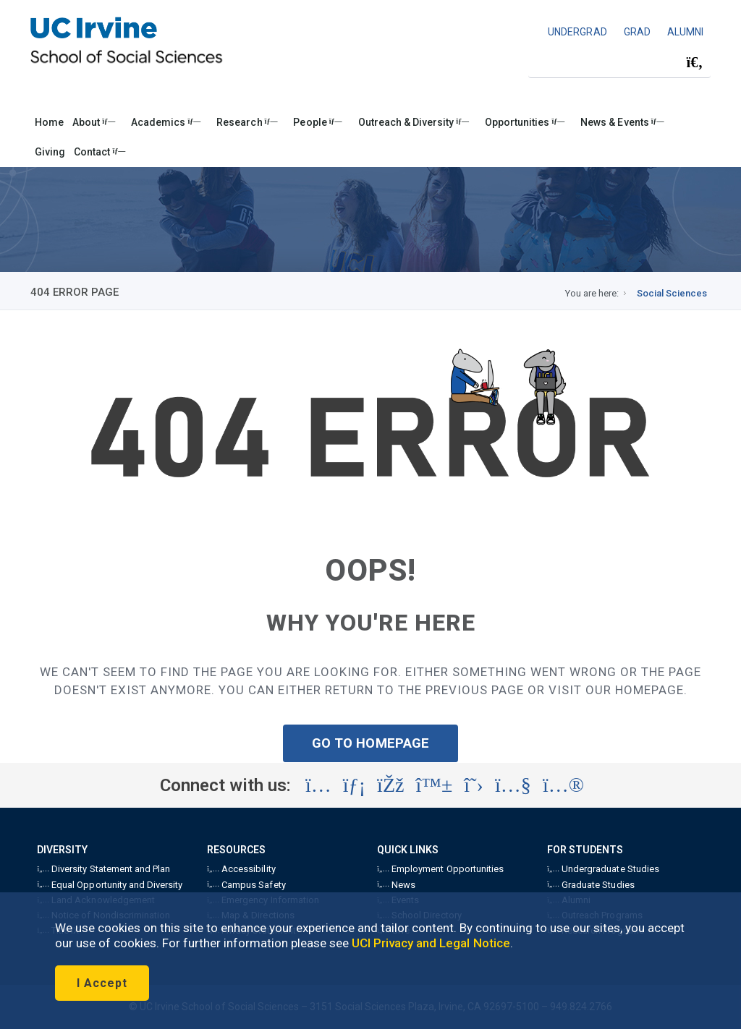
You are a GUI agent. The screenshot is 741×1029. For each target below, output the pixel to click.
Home (49, 122)
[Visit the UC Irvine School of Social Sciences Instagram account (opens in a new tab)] (318, 785)
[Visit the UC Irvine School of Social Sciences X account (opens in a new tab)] (473, 785)
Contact (99, 152)
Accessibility (241, 868)
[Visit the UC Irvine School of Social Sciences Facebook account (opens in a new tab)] (390, 785)
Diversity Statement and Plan (103, 868)
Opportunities (524, 122)
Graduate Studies (590, 884)
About (93, 122)
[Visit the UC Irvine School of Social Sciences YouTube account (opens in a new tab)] (513, 785)
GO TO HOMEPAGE (370, 743)
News (396, 884)
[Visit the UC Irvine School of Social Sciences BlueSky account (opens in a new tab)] (434, 785)
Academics (165, 122)
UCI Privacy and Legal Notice (431, 943)
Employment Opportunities (440, 868)
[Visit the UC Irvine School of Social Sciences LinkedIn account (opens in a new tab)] (354, 785)
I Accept (102, 983)
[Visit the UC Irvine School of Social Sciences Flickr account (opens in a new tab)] (563, 785)
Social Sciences (672, 293)
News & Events (622, 122)
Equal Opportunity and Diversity (109, 884)
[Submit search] (695, 63)
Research (246, 122)
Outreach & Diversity (413, 122)
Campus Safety (246, 884)
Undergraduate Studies (603, 868)
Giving (50, 152)
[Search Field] (619, 62)
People (317, 122)
